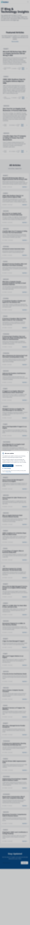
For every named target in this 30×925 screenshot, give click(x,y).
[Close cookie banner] (27, 452)
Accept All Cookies (8, 465)
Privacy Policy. (8, 471)
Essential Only (19, 465)
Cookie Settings (6, 468)
